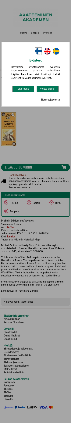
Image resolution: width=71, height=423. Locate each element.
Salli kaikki (23, 88)
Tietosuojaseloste (50, 99)
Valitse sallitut (47, 88)
